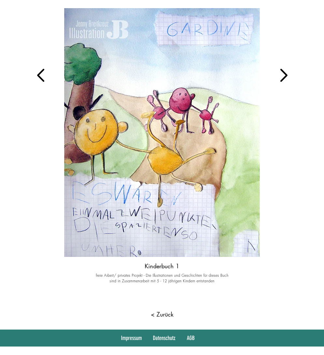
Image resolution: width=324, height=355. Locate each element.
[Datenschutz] (164, 338)
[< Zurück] (162, 314)
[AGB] (191, 338)
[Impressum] (132, 338)
